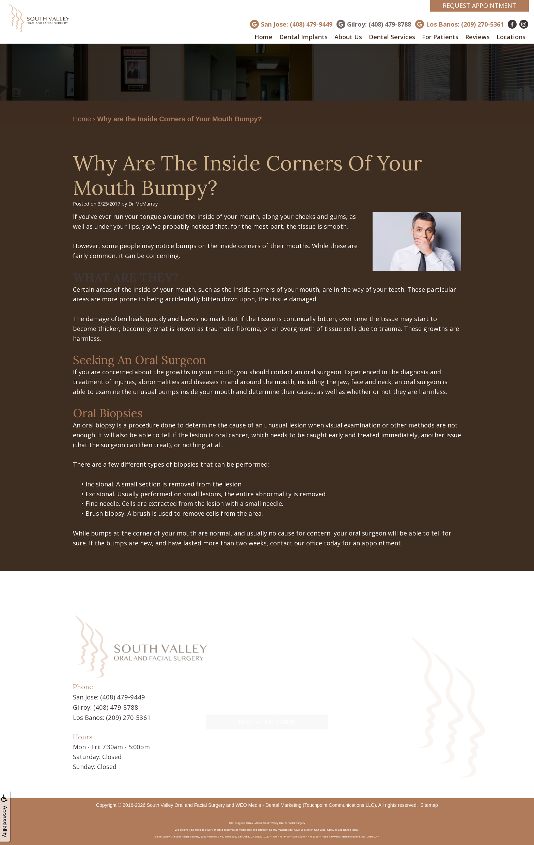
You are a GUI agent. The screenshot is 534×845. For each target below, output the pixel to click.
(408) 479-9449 (121, 697)
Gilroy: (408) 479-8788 (379, 24)
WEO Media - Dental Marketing (268, 804)
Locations (511, 37)
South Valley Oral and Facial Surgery (186, 804)
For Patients (440, 37)
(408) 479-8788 (114, 707)
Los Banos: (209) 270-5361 (465, 24)
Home (263, 37)
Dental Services (392, 37)
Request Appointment (479, 5)
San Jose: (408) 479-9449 (296, 24)
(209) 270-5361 (126, 716)
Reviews (477, 37)
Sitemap (429, 804)
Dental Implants (303, 37)
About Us (348, 37)
